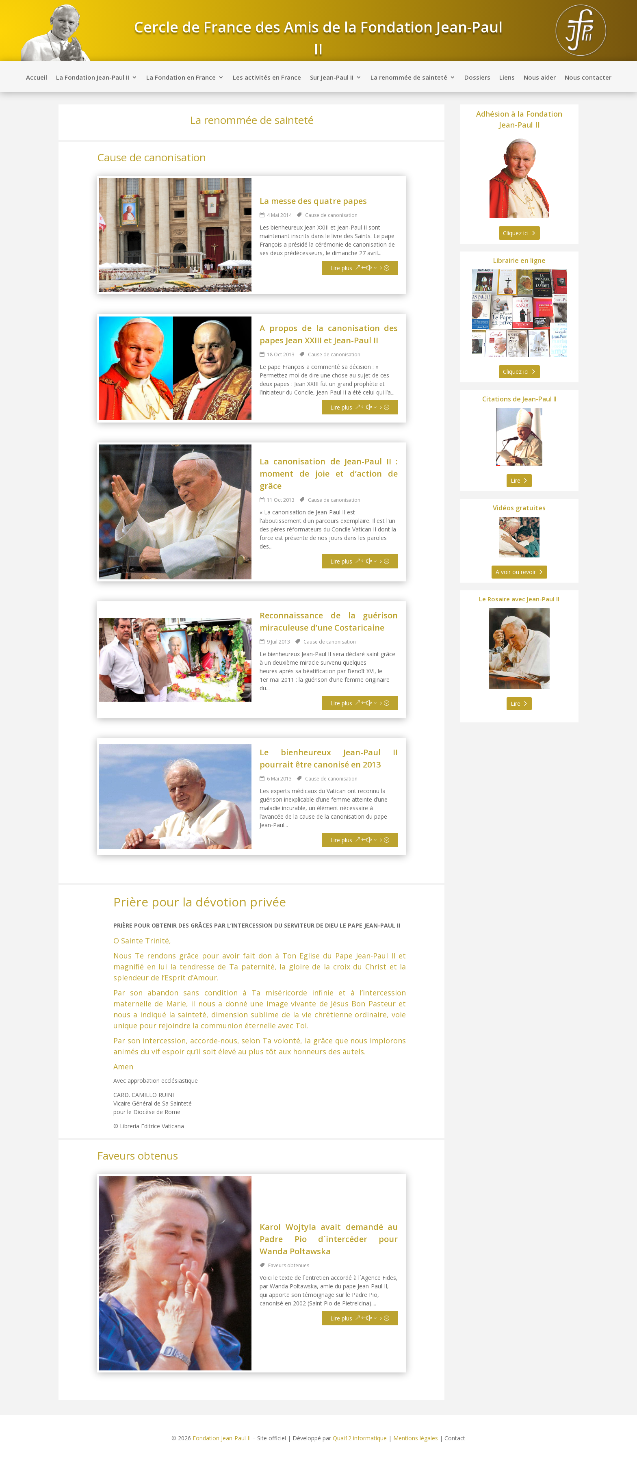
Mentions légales (415, 1438)
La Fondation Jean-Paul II (92, 77)
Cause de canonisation (331, 215)
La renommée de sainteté (408, 77)
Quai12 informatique (360, 1438)
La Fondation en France (181, 77)
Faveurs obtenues (288, 1265)
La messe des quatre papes (313, 200)
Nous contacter (588, 77)
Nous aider (540, 77)
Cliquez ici (516, 233)
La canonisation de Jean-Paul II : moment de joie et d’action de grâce (329, 473)
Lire (515, 480)
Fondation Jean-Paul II (222, 1438)
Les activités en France (267, 77)
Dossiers (477, 77)
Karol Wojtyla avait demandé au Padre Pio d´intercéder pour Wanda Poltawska (329, 1239)
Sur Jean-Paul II (331, 77)
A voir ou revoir (516, 572)
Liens (507, 77)
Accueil (36, 77)
